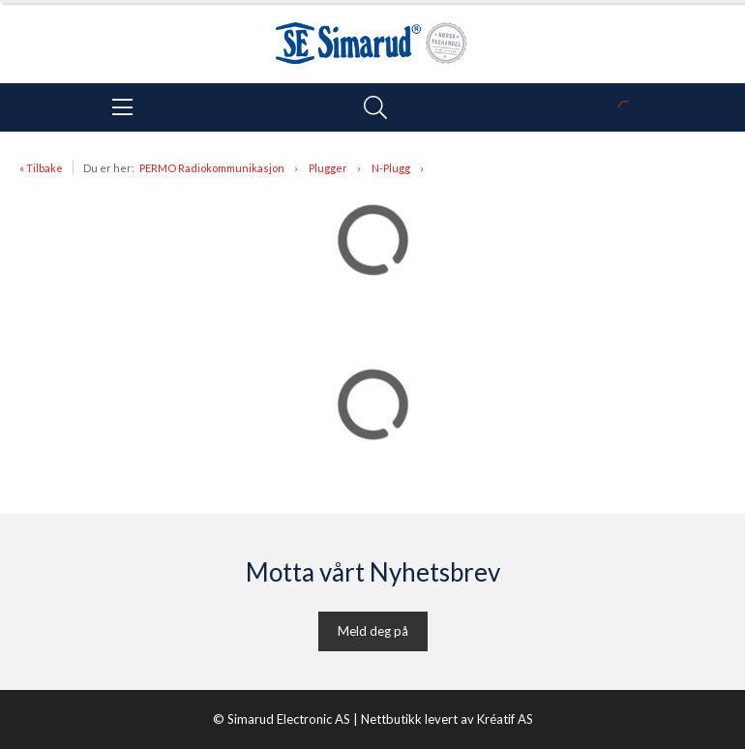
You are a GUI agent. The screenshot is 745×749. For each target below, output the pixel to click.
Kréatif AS (505, 719)
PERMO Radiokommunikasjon (211, 168)
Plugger (328, 168)
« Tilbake (41, 168)
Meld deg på (373, 631)
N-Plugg (391, 168)
